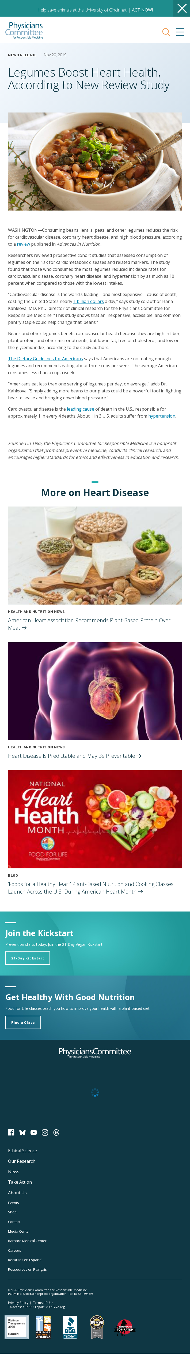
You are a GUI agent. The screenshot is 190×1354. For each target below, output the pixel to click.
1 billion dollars (88, 301)
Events (13, 1202)
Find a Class (23, 1022)
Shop (12, 1212)
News (13, 1172)
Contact (14, 1221)
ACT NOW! (142, 10)
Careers (14, 1250)
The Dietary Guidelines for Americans (45, 359)
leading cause (80, 409)
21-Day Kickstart (27, 958)
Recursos (25, 1259)
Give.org (58, 1307)
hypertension (161, 416)
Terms (43, 1302)
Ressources (27, 1269)
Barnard (27, 1240)
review (23, 244)
